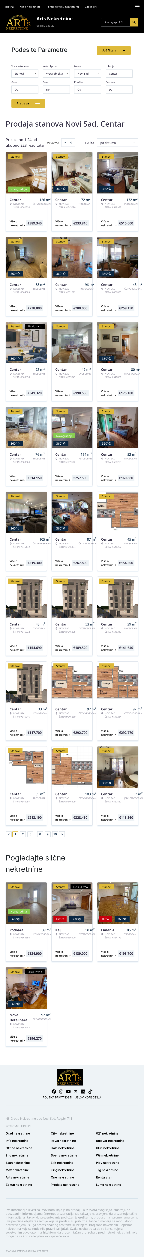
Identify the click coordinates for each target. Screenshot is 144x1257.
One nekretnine (62, 1176)
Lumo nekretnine (108, 1183)
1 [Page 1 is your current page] (15, 833)
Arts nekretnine (17, 1176)
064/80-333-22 (45, 25)
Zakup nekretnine (19, 1183)
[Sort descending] (71, 141)
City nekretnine (62, 1132)
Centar (113, 72)
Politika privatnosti (57, 1096)
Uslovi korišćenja (88, 1096)
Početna (9, 6)
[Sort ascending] (65, 141)
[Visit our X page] (76, 1090)
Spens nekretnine (64, 1154)
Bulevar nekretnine (110, 1139)
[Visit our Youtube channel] (68, 1090)
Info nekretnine (17, 1139)
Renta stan (104, 1176)
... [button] (35, 833)
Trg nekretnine (107, 1169)
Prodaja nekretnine (65, 1183)
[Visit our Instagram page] (61, 1090)
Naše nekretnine (30, 6)
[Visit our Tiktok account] (90, 1090)
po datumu (108, 141)
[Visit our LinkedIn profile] (83, 1090)
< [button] (9, 833)
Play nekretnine (107, 1161)
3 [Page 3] (30, 833)
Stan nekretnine (18, 1161)
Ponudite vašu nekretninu (62, 6)
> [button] (62, 833)
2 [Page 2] (23, 833)
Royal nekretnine (63, 1139)
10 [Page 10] (55, 833)
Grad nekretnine (18, 1132)
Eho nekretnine (17, 1154)
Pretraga (28, 102)
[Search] (134, 22)
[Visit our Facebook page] (54, 1090)
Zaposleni (91, 6)
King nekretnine (63, 1169)
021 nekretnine (107, 1132)
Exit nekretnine (62, 1161)
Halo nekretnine (63, 1147)
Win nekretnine (107, 1154)
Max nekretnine (17, 1169)
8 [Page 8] (40, 833)
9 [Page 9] (48, 833)
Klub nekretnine (108, 1147)
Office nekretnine (19, 1147)
